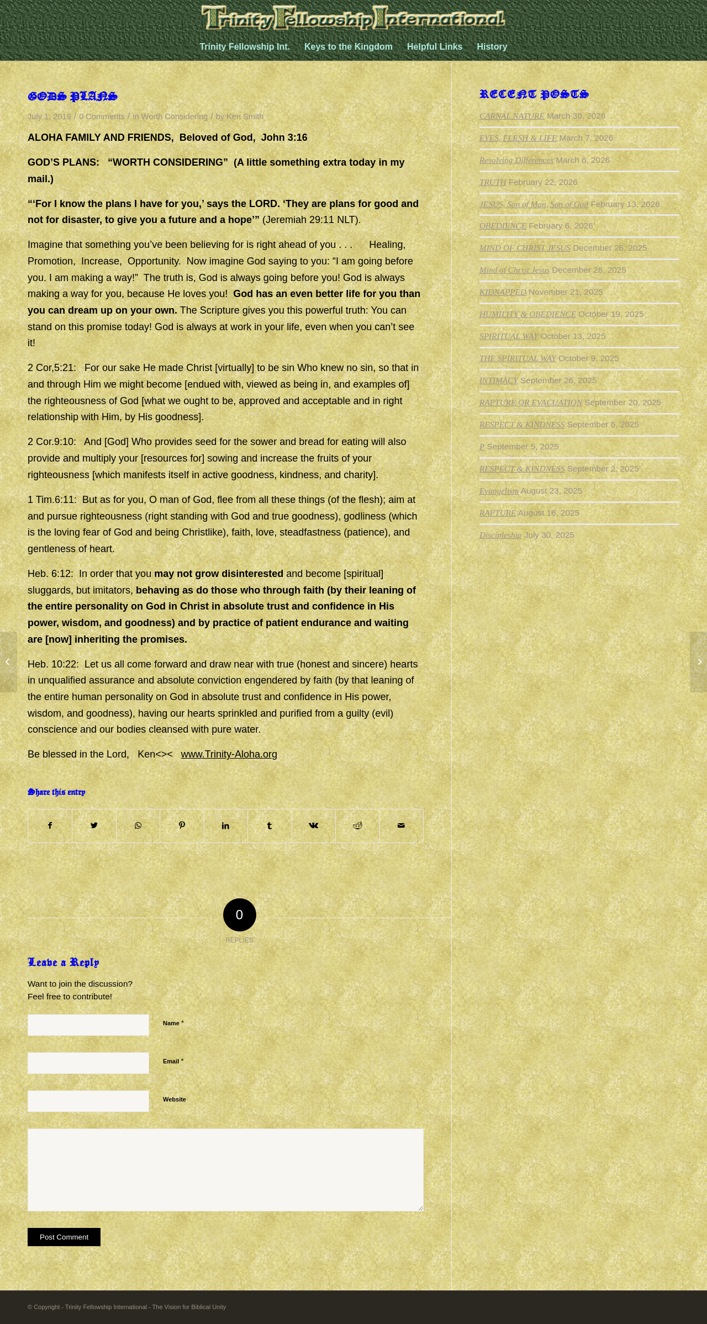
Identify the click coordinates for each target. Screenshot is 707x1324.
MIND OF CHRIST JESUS (525, 247)
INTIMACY (498, 380)
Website (174, 1099)
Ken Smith (244, 116)
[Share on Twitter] (93, 826)
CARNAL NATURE (512, 115)
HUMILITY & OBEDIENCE (527, 314)
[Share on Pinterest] (181, 826)
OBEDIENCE (502, 225)
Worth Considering (174, 116)
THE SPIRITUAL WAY (517, 358)
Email (173, 1061)
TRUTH (492, 182)
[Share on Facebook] (50, 826)
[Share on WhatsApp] (138, 826)
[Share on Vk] (313, 826)
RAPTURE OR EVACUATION (530, 402)
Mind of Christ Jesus (514, 269)
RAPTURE (497, 512)
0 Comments (102, 116)
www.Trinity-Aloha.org (229, 754)
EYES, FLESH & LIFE (518, 137)
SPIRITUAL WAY (508, 336)
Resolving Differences (516, 160)
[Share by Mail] (402, 826)
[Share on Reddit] (357, 826)
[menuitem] (244, 47)
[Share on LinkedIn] (225, 826)
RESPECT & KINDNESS (521, 424)
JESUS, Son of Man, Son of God (533, 204)
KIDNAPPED (502, 291)
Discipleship (500, 534)
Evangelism (499, 490)
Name (173, 1023)
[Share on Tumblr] (269, 826)
